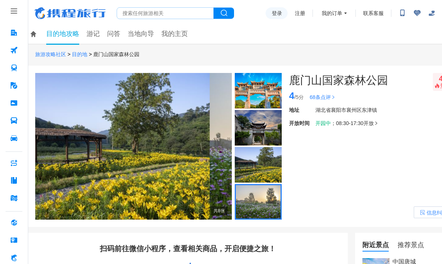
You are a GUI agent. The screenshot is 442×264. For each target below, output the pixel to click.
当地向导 (141, 33)
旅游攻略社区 (50, 54)
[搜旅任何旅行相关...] (165, 13)
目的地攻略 (62, 33)
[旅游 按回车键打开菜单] (14, 85)
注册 (300, 13)
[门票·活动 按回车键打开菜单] (14, 103)
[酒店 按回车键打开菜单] (14, 32)
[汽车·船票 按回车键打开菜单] (14, 120)
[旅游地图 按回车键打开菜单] (14, 198)
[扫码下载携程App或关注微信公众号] (402, 13)
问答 (113, 33)
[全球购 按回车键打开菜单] (14, 222)
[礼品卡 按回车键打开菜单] (14, 240)
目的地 (79, 54)
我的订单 (332, 13)
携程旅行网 (70, 13)
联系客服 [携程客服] (373, 13)
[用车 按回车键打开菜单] (14, 138)
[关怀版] (431, 13)
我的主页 (174, 33)
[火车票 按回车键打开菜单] (14, 68)
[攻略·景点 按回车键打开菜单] (14, 180)
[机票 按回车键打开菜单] (14, 50)
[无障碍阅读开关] (417, 13)
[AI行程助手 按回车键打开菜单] (14, 162)
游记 (93, 33)
